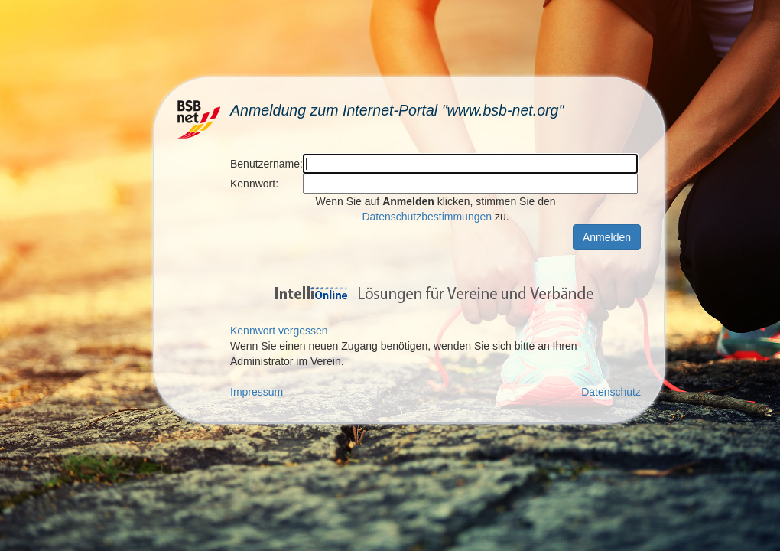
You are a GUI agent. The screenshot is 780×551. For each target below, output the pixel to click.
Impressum (256, 392)
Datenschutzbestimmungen (427, 216)
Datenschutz (611, 392)
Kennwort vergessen (279, 330)
